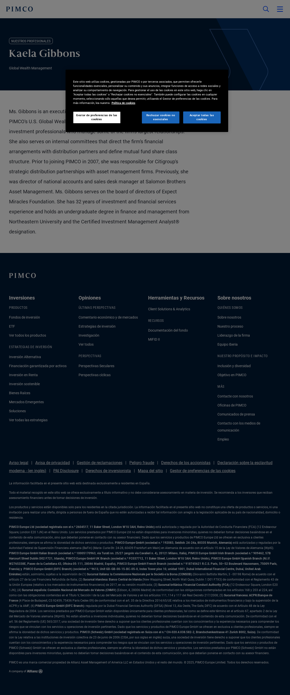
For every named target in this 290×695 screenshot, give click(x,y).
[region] (147, 101)
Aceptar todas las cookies (202, 117)
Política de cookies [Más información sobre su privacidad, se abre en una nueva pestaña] (123, 103)
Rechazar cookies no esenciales (160, 117)
